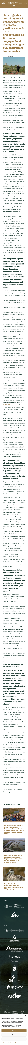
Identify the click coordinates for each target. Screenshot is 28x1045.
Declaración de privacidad (15, 1042)
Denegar (14, 1035)
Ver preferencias (14, 1039)
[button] (26, 1015)
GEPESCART (6, 405)
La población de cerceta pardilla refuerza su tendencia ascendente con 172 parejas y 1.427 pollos (13, 886)
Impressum (23, 1042)
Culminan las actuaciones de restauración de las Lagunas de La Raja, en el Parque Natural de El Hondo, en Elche (13, 859)
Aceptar (14, 1030)
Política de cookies (6, 1042)
